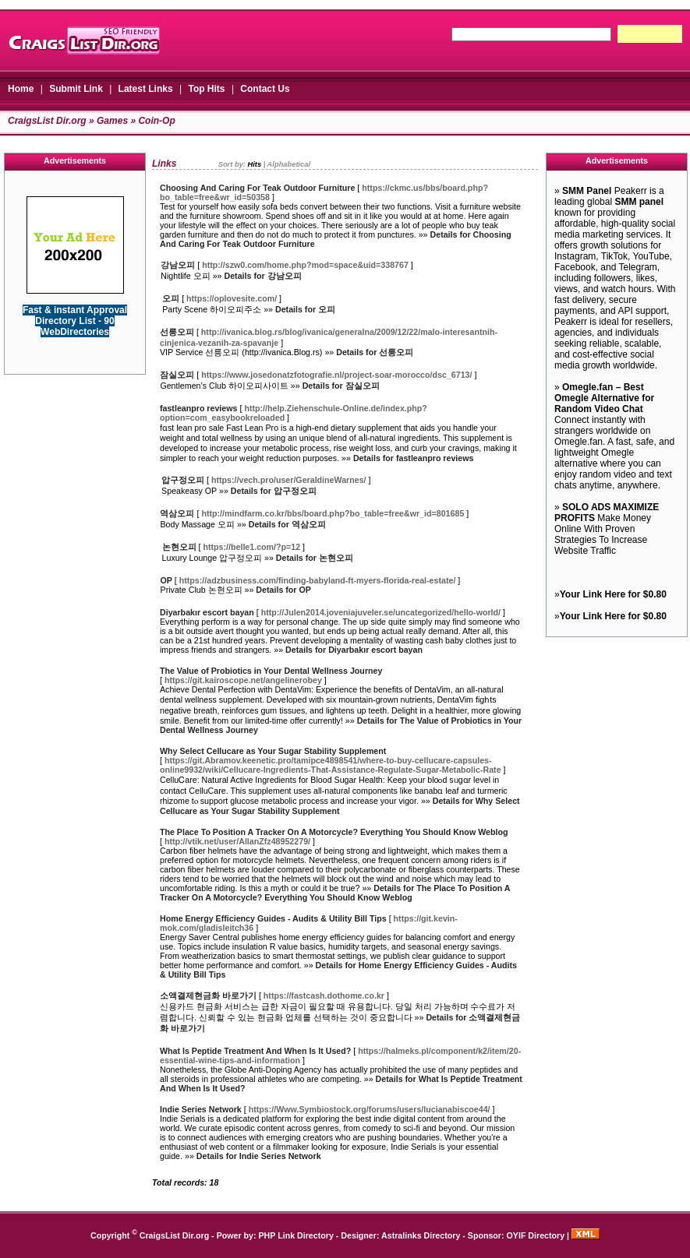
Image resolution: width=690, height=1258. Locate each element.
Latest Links (146, 88)
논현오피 (179, 546)
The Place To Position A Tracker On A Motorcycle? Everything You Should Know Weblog (334, 832)
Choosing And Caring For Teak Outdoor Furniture (257, 187)
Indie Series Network (201, 1109)
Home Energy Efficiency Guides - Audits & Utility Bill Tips (273, 918)
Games (112, 120)
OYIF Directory (536, 1235)
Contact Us (264, 88)
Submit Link (76, 88)
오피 (170, 298)
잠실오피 (177, 374)
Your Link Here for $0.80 (613, 594)
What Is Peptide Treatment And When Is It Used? (255, 1050)
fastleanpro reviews (199, 408)
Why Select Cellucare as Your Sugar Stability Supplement (273, 751)
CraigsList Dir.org (47, 120)
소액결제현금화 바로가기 (208, 995)
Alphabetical (288, 164)
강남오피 (178, 265)
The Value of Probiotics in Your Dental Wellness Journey (271, 670)
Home (21, 88)
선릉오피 (177, 332)
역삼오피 (177, 513)
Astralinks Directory (420, 1235)
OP (166, 580)
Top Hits (206, 88)
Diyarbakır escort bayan (207, 612)
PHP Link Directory (296, 1235)
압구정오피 (182, 480)
